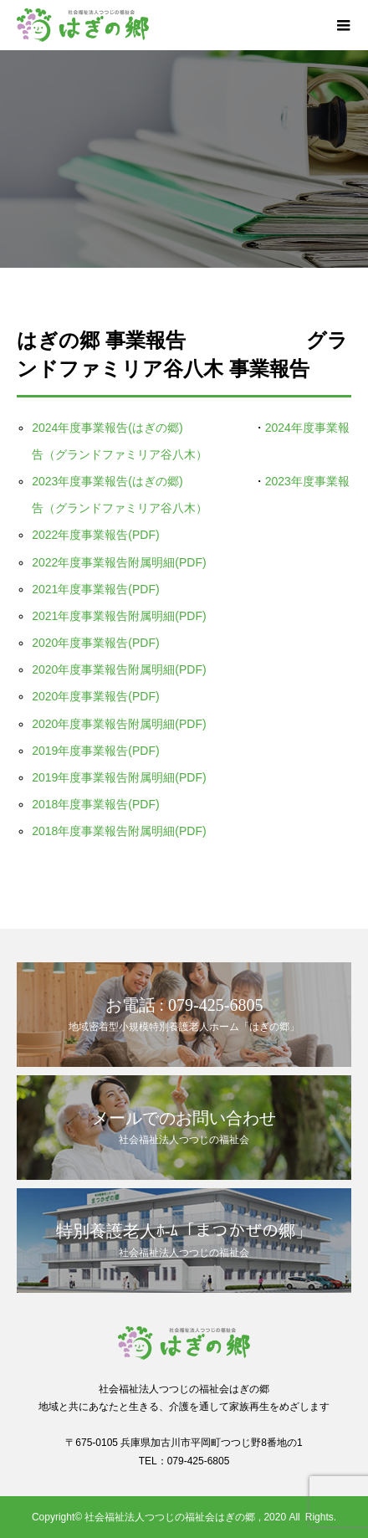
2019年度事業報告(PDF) (95, 750)
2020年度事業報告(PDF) (95, 642)
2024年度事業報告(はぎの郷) (113, 427)
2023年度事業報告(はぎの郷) (113, 481)
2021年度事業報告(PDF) (95, 589)
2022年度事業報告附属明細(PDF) (119, 562)
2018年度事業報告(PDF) (95, 804)
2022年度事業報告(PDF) (95, 534)
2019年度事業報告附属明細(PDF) (119, 777)
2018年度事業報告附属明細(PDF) (119, 831)
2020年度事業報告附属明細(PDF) (119, 669)
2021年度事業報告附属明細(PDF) (119, 616)
